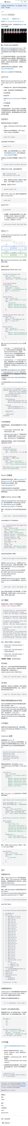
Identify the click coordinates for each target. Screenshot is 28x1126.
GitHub (2, 1099)
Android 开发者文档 (6, 68)
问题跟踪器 (3, 1108)
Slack (2, 1110)
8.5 (13, 21)
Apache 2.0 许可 (22, 1084)
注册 (8, 7)
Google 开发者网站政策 (20, 1086)
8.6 (11, 21)
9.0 (9, 21)
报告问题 (5, 18)
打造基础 (3, 5)
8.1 (23, 21)
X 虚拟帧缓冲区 (18, 181)
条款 (2, 1119)
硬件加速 (11, 153)
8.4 (16, 21)
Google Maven (21, 479)
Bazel (2, 11)
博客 (2, 1097)
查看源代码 (15, 18)
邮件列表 (20, 5)
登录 (25, 1)
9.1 (6, 21)
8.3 (18, 21)
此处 (15, 438)
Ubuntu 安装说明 (8, 155)
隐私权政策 (7, 1119)
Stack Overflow (4, 1112)
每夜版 (3, 21)
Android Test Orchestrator (13, 98)
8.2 (21, 21)
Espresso (10, 740)
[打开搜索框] (22, 2)
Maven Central (6, 481)
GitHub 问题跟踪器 (9, 72)
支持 (2, 1105)
